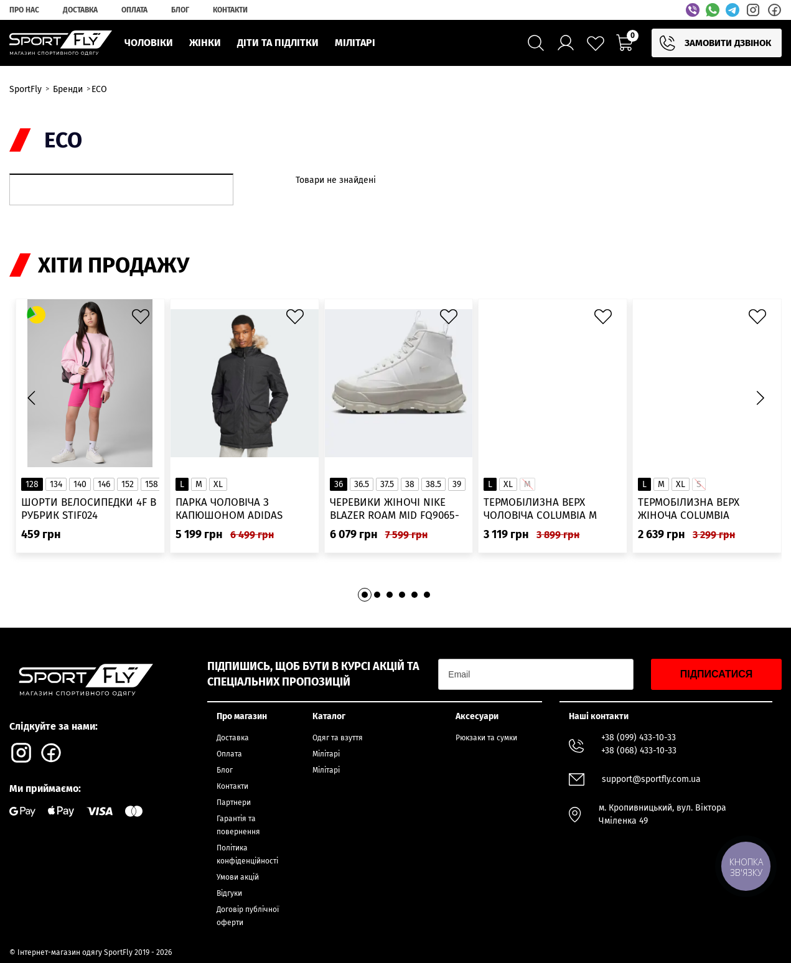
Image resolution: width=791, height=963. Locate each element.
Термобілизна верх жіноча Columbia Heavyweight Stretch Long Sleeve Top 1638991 (699, 509)
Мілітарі (326, 754)
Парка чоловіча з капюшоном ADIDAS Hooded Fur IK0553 (229, 509)
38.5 (433, 484)
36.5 (361, 484)
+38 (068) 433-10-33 (638, 750)
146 (104, 484)
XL (218, 484)
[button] (759, 397)
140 (80, 484)
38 (409, 484)
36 (338, 484)
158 (151, 484)
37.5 (387, 484)
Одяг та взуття (337, 737)
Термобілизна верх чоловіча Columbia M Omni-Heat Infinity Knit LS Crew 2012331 (552, 509)
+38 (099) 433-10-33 (638, 737)
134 (56, 484)
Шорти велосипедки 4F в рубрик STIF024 (88, 509)
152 (127, 484)
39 (456, 484)
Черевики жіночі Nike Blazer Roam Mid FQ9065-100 (394, 509)
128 (32, 484)
